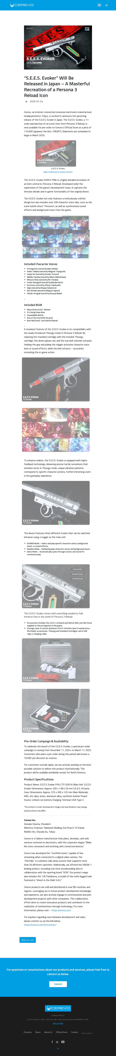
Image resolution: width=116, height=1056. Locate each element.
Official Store (62, 1032)
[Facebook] (52, 1042)
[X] (57, 1042)
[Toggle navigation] (99, 5)
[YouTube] (62, 1042)
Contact (58, 984)
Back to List (27, 940)
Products (28, 1032)
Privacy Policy (86, 1033)
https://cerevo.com (61, 910)
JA (106, 5)
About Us (48, 1032)
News (38, 1032)
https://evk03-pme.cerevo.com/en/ (58, 172)
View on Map (58, 1023)
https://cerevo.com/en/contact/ (40, 924)
